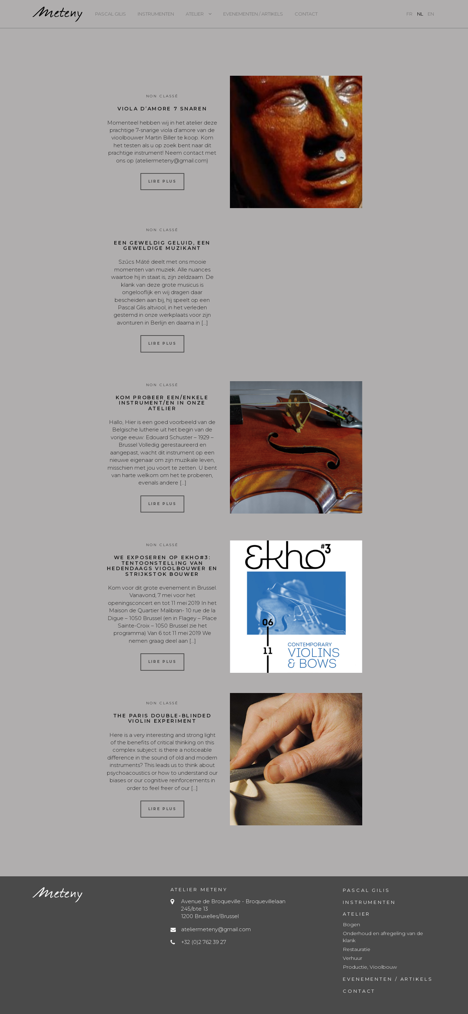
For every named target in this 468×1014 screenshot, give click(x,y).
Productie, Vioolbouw (370, 967)
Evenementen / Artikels (253, 14)
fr (409, 14)
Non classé (162, 96)
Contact (306, 14)
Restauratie (356, 949)
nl (420, 14)
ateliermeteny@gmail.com (216, 929)
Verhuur (352, 958)
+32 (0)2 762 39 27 (203, 942)
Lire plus (162, 181)
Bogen (351, 924)
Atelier (195, 14)
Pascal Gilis (110, 14)
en (431, 14)
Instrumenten (156, 14)
